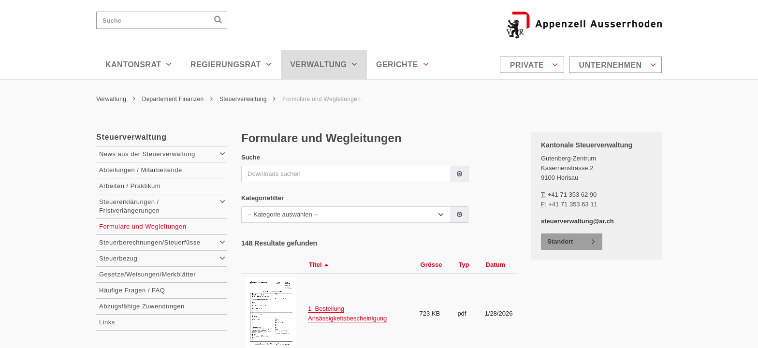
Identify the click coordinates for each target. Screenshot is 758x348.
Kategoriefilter (262, 198)
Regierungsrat (231, 64)
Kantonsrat (138, 64)
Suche (250, 157)
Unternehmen (617, 64)
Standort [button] (560, 241)
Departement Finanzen (177, 99)
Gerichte (402, 64)
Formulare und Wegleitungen (321, 99)
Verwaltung (324, 64)
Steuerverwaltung (247, 99)
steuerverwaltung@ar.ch (577, 221)
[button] (459, 174)
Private (534, 64)
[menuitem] (533, 64)
